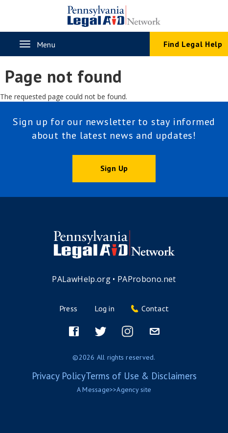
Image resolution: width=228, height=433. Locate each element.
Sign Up (114, 168)
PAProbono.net (146, 279)
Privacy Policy (59, 376)
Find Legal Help (193, 44)
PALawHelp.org (81, 279)
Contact (155, 308)
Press (68, 308)
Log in (104, 308)
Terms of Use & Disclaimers (141, 376)
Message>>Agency (110, 389)
